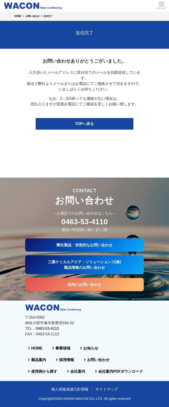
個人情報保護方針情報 (69, 389)
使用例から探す (52, 360)
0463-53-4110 (84, 185)
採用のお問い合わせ (84, 249)
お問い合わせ (50, 348)
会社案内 (102, 360)
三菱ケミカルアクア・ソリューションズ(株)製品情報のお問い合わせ (84, 229)
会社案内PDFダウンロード (61, 371)
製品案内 (46, 337)
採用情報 (91, 337)
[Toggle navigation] (161, 5)
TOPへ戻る (84, 124)
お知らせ (46, 325)
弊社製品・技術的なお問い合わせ (84, 208)
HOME (45, 313)
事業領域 (87, 313)
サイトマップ (106, 389)
